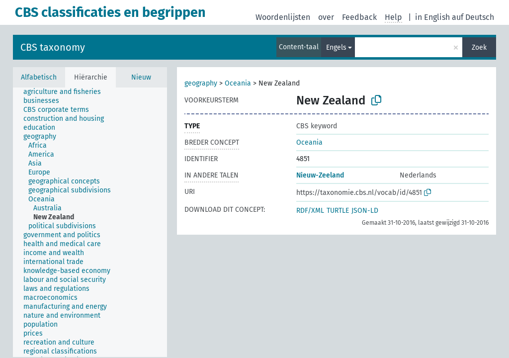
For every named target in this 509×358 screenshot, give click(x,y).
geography (200, 83)
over (326, 17)
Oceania (238, 83)
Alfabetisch (39, 77)
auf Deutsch (473, 17)
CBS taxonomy (52, 47)
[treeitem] (66, 92)
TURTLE (338, 210)
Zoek (479, 47)
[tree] (90, 222)
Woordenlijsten (282, 17)
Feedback (359, 17)
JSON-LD (364, 210)
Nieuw (141, 77)
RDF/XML (310, 210)
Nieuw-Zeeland (320, 175)
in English (432, 17)
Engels (336, 47)
